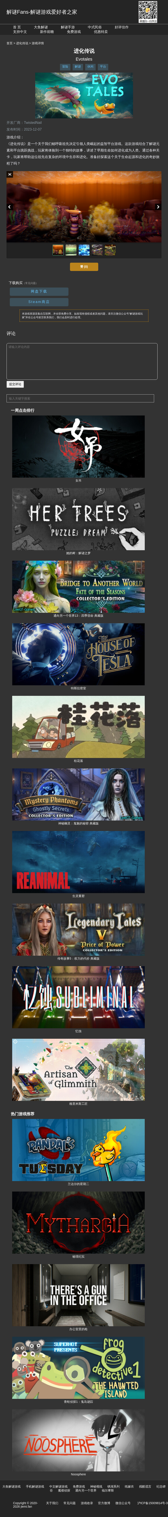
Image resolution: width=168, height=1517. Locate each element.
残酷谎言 (145, 1486)
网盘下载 (39, 291)
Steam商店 (39, 302)
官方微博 (104, 1503)
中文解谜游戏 (58, 1486)
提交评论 (15, 384)
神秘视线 (96, 1486)
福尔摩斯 (108, 1490)
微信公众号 (123, 1503)
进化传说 (22, 43)
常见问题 (69, 1503)
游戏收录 (87, 1503)
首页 (10, 43)
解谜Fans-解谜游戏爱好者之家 (42, 12)
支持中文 (20, 32)
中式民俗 (95, 27)
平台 (103, 66)
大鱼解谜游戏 (11, 1486)
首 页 (17, 27)
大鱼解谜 (41, 27)
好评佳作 (122, 27)
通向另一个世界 (85, 1490)
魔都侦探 (64, 1490)
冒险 (65, 66)
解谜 (78, 66)
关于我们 (52, 1503)
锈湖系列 (113, 1486)
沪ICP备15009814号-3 (152, 1503)
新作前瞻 (47, 32)
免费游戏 (74, 32)
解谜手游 (68, 27)
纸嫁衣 (129, 1486)
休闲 (90, 66)
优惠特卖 (101, 32)
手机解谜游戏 (35, 1486)
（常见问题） (30, 283)
